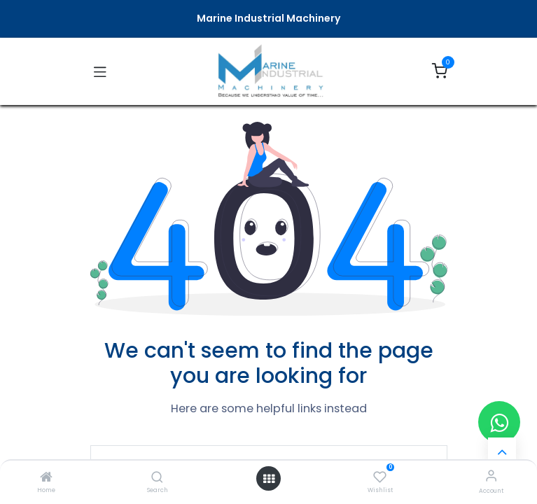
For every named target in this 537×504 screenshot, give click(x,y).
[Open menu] (268, 478)
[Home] (46, 478)
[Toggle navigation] (100, 71)
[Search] (157, 478)
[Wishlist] (380, 476)
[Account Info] (491, 475)
